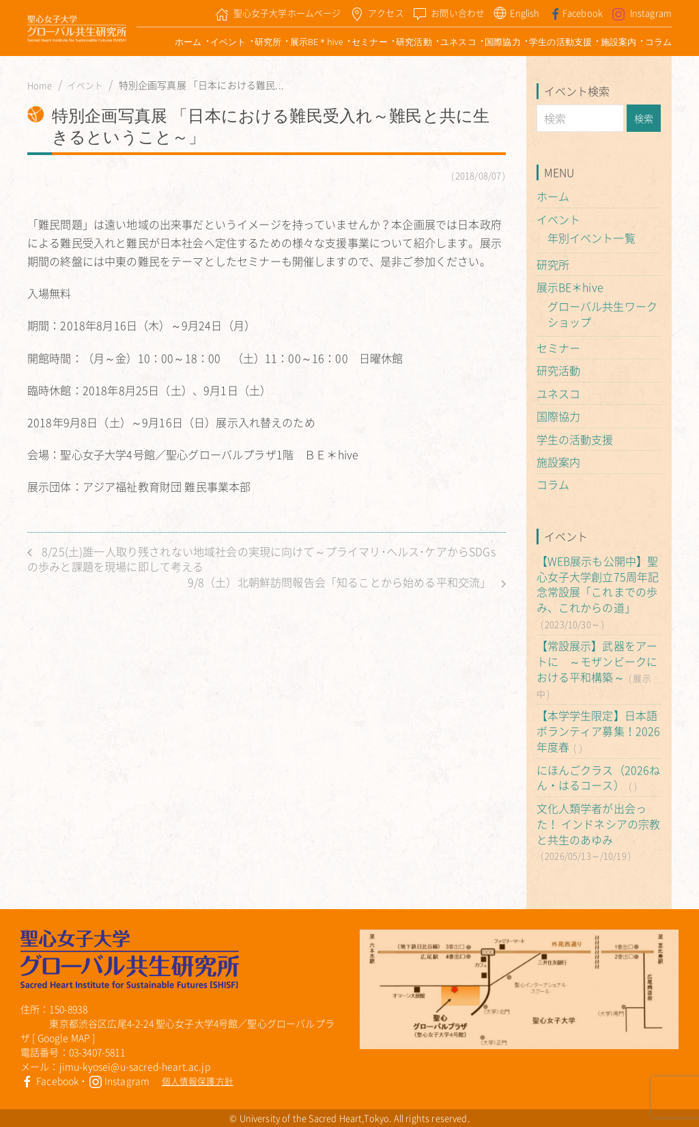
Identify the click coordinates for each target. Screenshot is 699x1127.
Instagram (119, 1080)
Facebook (49, 1080)
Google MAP (64, 1037)
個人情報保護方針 (197, 1080)
